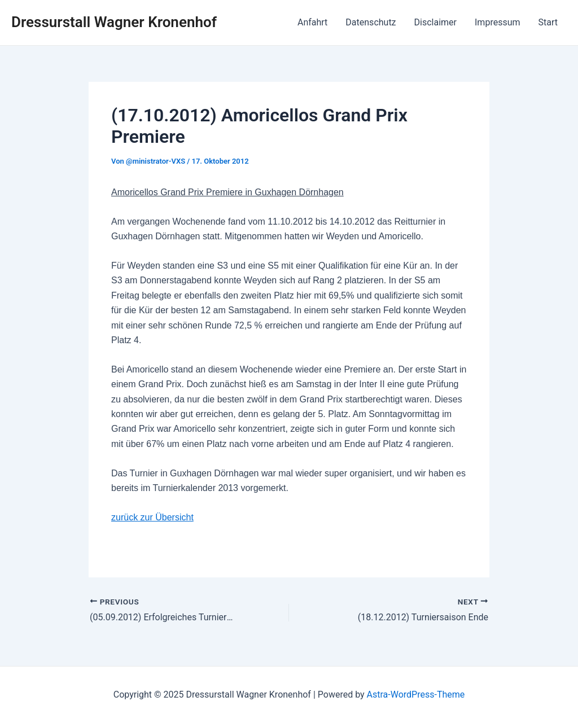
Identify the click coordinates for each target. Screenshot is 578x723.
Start (548, 22)
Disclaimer (435, 22)
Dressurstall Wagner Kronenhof (114, 22)
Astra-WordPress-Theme (416, 694)
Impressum (497, 22)
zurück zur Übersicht (152, 517)
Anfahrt (312, 22)
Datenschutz (370, 22)
